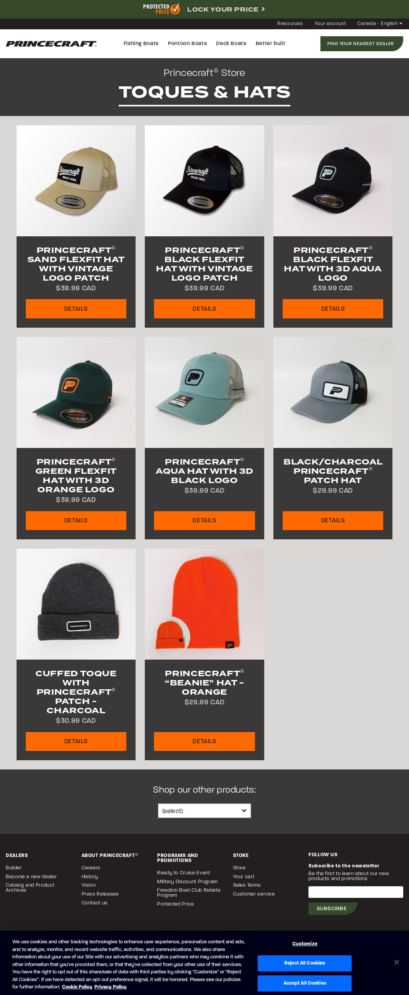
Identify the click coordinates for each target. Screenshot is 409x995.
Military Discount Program (187, 881)
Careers (91, 867)
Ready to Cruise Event (183, 872)
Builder (14, 867)
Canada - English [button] (380, 23)
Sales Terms (247, 885)
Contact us (95, 903)
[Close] (396, 962)
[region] (204, 963)
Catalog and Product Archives (30, 888)
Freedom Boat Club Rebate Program (188, 893)
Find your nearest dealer (360, 44)
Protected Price (175, 904)
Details (76, 309)
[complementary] (204, 9)
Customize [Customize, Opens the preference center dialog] (304, 943)
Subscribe (332, 909)
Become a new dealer (31, 876)
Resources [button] (290, 23)
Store (239, 867)
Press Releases (100, 894)
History (90, 876)
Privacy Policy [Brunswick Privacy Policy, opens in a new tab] (110, 987)
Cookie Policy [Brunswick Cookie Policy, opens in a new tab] (77, 987)
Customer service (254, 894)
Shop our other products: (204, 790)
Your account (330, 23)
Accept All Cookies (304, 983)
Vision (89, 885)
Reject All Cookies (304, 963)
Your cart (244, 876)
